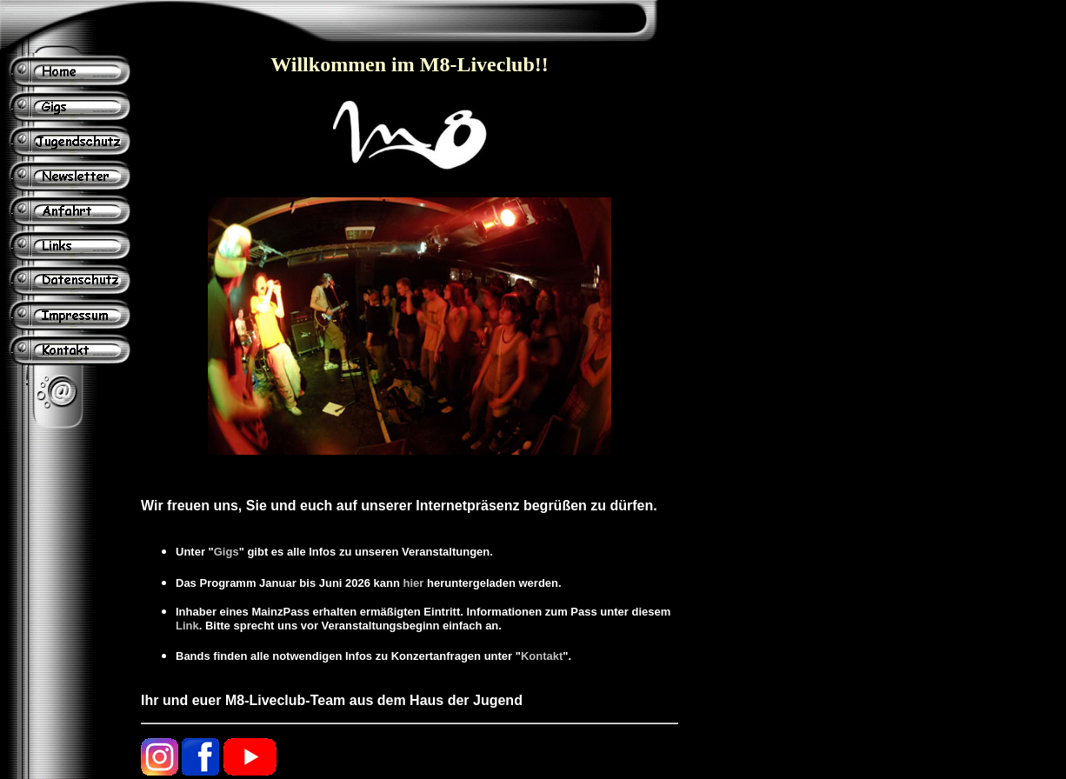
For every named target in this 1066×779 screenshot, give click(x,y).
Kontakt (542, 655)
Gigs (226, 551)
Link (187, 625)
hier (413, 582)
